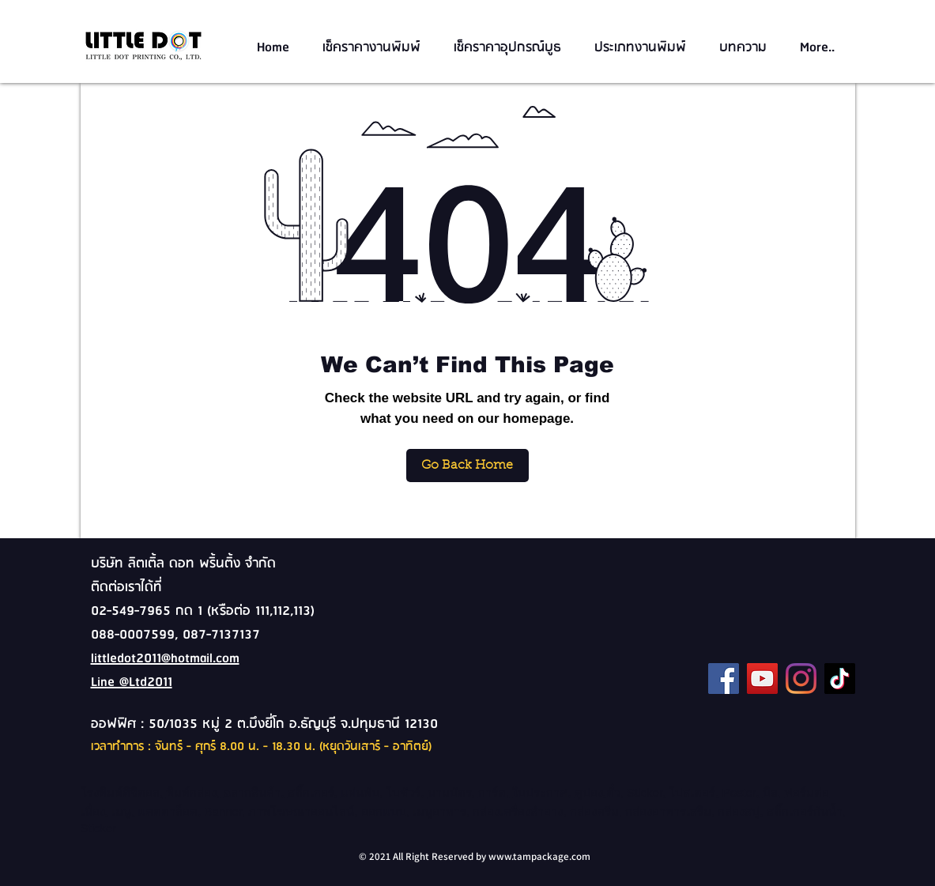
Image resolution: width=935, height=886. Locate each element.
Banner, (225, 811)
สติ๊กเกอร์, (312, 792)
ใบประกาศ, (541, 792)
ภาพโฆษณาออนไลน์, (304, 811)
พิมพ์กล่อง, (193, 792)
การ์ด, (493, 792)
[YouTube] (762, 678)
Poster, (741, 792)
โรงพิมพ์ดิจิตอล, (122, 792)
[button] (376, 47)
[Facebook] (723, 678)
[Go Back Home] (467, 465)
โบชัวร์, (406, 792)
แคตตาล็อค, (169, 811)
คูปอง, (590, 792)
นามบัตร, (451, 792)
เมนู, (122, 811)
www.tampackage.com (539, 856)
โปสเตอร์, (693, 792)
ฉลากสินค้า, (253, 792)
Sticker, (646, 792)
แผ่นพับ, (362, 792)
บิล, (773, 792)
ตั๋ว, (615, 792)
